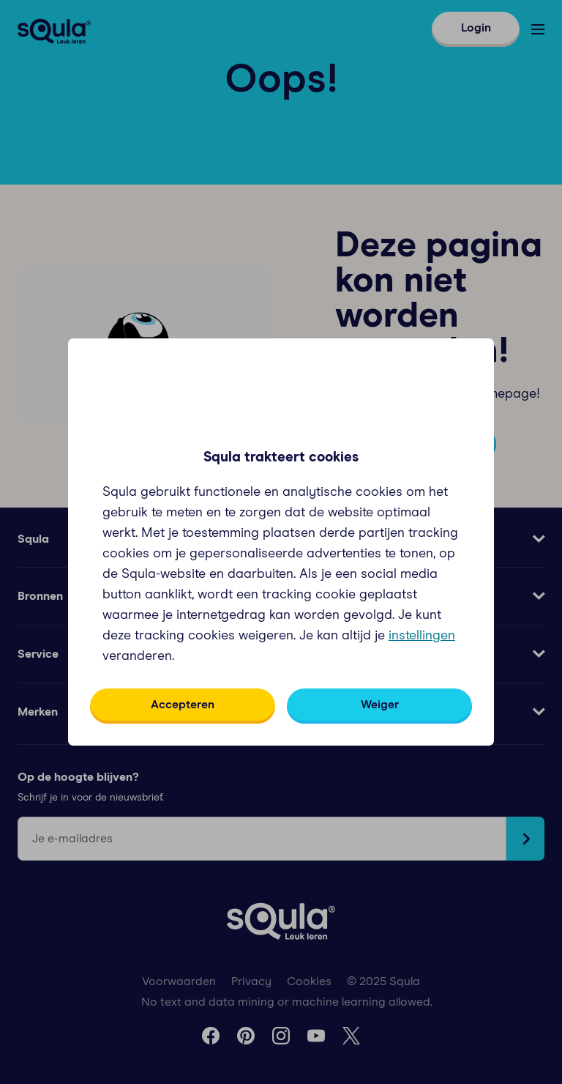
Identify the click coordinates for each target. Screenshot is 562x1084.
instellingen (422, 635)
